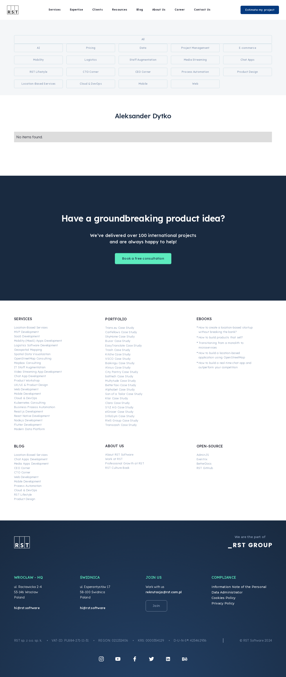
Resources (119, 9)
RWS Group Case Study (121, 420)
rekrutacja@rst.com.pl (164, 592)
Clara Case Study (117, 403)
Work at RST (114, 459)
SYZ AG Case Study (119, 407)
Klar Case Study (116, 398)
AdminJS (203, 454)
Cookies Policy (224, 598)
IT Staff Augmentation (29, 367)
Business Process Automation (34, 407)
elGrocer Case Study (119, 411)
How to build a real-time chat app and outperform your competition (225, 365)
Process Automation (28, 485)
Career (180, 9)
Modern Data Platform (29, 429)
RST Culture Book (117, 467)
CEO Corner (22, 468)
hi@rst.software (27, 608)
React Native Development (32, 416)
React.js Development (28, 411)
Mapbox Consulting (27, 363)
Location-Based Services (31, 327)
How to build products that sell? (221, 337)
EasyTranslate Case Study (123, 345)
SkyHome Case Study (120, 336)
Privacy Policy (223, 603)
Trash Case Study (117, 350)
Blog (139, 9)
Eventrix (202, 459)
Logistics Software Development (36, 345)
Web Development (26, 389)
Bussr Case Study (117, 341)
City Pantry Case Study (121, 372)
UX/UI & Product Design (31, 385)
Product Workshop (27, 380)
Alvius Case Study (117, 367)
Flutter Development (28, 424)
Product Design (24, 499)
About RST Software (119, 454)
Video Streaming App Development (38, 371)
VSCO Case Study (117, 358)
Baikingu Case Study (119, 363)
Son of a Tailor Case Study (123, 394)
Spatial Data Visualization (32, 354)
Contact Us (202, 9)
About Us (158, 9)
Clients (97, 9)
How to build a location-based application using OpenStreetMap (222, 355)
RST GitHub (205, 468)
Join (156, 606)
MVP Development (26, 332)
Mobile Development (27, 393)
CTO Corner (22, 472)
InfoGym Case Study (119, 416)
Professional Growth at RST (124, 463)
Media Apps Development (31, 463)
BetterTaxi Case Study (120, 385)
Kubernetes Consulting (29, 402)
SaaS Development (27, 336)
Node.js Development (28, 420)
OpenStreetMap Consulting (32, 358)
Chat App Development (30, 376)
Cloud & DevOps (25, 398)
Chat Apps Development (30, 459)
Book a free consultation (143, 263)
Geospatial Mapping (28, 349)
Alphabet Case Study (120, 389)
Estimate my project (259, 9)
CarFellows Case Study (121, 332)
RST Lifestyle (23, 494)
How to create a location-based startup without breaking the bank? (226, 330)
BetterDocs (204, 463)
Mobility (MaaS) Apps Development (38, 340)
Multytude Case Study (120, 380)
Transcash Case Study (121, 425)
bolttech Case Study (119, 376)
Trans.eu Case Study (119, 327)
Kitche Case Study (117, 354)
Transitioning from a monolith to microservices (221, 345)
